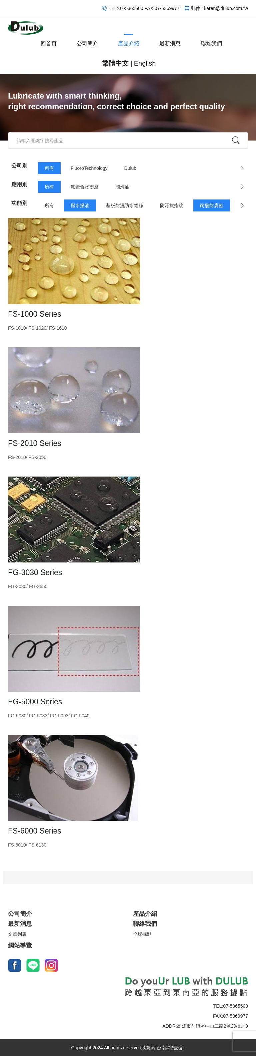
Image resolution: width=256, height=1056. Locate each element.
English (145, 63)
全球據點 (142, 934)
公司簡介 (87, 40)
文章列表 (17, 934)
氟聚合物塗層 (85, 186)
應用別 (19, 184)
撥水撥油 (80, 205)
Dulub (130, 168)
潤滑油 (122, 186)
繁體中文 (115, 63)
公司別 (19, 166)
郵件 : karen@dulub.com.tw (219, 8)
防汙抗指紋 (171, 205)
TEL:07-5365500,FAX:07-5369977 (143, 8)
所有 (49, 168)
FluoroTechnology (89, 168)
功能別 (19, 203)
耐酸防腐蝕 (211, 205)
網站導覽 (20, 945)
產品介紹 (128, 40)
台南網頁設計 (171, 1047)
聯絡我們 (211, 40)
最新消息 (170, 40)
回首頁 (49, 40)
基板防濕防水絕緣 (124, 205)
